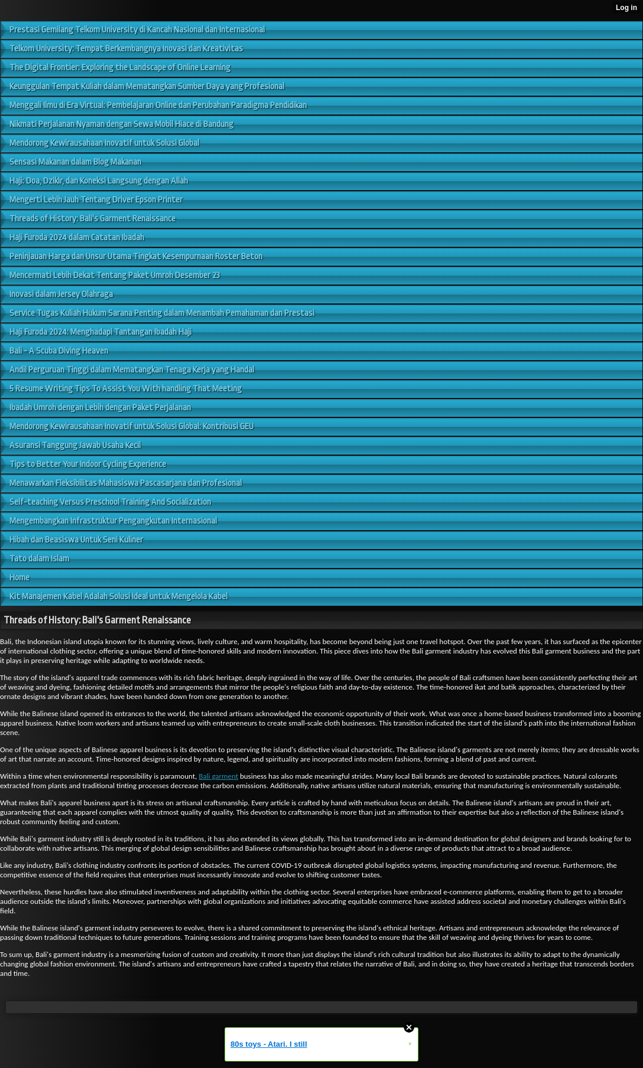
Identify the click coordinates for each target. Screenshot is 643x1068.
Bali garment (218, 776)
